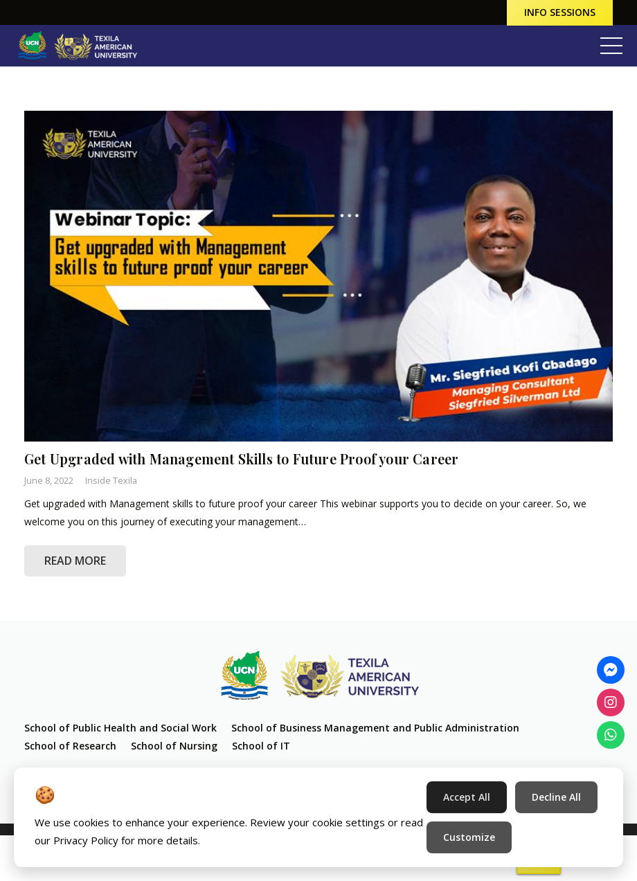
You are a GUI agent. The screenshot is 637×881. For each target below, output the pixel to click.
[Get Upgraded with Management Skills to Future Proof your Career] (318, 276)
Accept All (466, 796)
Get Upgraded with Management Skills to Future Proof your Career (241, 459)
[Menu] (611, 45)
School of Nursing (174, 745)
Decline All (556, 796)
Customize (469, 837)
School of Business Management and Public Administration (375, 727)
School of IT (261, 745)
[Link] (77, 45)
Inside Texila (111, 481)
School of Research (70, 745)
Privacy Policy (85, 840)
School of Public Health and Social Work (120, 727)
